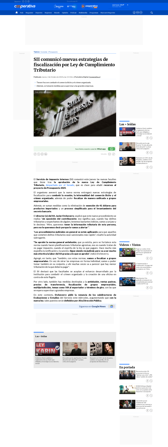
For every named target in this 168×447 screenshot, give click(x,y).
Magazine (29, 13)
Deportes (38, 13)
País (21, 13)
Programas (94, 13)
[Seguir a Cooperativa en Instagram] (28, 1)
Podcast (73, 13)
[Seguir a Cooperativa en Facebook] (23, 1)
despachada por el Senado (60, 185)
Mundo (57, 13)
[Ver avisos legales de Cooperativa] (134, 14)
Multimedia (83, 13)
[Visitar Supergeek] (140, 14)
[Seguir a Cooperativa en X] (26, 1)
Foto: (37, 92)
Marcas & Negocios (107, 13)
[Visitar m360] (137, 14)
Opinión (65, 13)
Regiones (48, 13)
